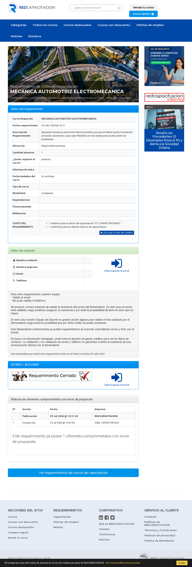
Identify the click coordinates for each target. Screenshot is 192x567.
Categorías (18, 25)
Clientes (104, 529)
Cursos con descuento (114, 25)
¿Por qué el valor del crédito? (116, 232)
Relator (58, 527)
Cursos (12, 516)
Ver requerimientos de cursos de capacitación (73, 473)
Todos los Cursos (45, 25)
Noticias (16, 36)
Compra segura (18, 532)
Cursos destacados (77, 25)
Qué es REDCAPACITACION (116, 523)
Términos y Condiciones (160, 530)
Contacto (150, 516)
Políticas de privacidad (159, 535)
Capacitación (62, 516)
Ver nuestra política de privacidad (122, 563)
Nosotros (34, 36)
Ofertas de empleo (150, 25)
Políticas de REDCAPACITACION (157, 523)
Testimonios (107, 534)
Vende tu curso (18, 537)
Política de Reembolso (159, 540)
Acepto (182, 563)
